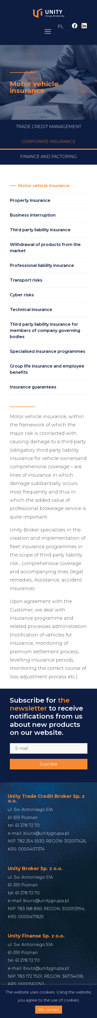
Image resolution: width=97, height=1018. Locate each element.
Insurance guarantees (33, 387)
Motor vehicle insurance (44, 185)
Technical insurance (31, 309)
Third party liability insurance (40, 229)
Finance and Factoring (48, 164)
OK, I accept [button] (48, 1009)
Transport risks (26, 280)
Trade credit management (48, 134)
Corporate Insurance (48, 149)
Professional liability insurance (42, 265)
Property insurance (30, 200)
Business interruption (33, 215)
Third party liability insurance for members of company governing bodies (45, 330)
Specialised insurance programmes (47, 351)
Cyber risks (22, 294)
